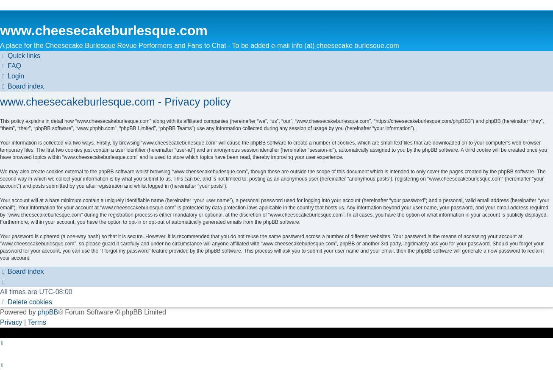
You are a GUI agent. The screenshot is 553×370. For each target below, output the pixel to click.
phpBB (48, 312)
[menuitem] (10, 66)
